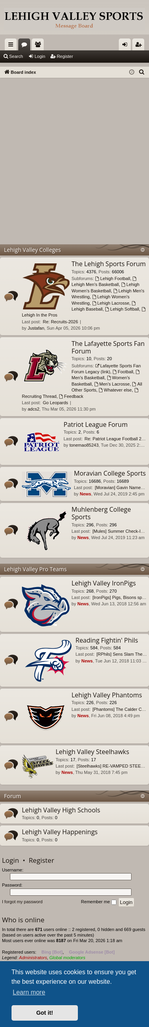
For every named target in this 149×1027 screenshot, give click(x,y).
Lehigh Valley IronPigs (104, 583)
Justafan (36, 328)
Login (40, 56)
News (85, 493)
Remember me (98, 902)
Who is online (23, 919)
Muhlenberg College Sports (101, 513)
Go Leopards (55, 402)
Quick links (12, 46)
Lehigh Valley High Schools (61, 810)
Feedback (71, 396)
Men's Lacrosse (112, 384)
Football (122, 371)
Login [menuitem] (126, 46)
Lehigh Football (112, 278)
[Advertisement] (74, 156)
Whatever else (115, 390)
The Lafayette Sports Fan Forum (108, 347)
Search (16, 56)
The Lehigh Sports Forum (109, 263)
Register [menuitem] (140, 46)
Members (39, 46)
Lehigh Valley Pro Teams (35, 569)
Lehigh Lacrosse (111, 303)
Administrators (33, 957)
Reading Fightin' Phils (106, 640)
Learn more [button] (29, 992)
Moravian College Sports (110, 473)
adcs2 (33, 409)
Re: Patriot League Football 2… (115, 438)
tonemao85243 (84, 445)
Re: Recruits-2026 (60, 321)
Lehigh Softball (122, 309)
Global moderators (67, 957)
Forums (25, 46)
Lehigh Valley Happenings (60, 831)
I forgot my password (22, 901)
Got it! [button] (44, 1013)
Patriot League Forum (96, 424)
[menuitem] (141, 72)
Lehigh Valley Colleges (32, 249)
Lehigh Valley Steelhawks (92, 751)
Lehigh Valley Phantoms (107, 695)
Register (65, 56)
